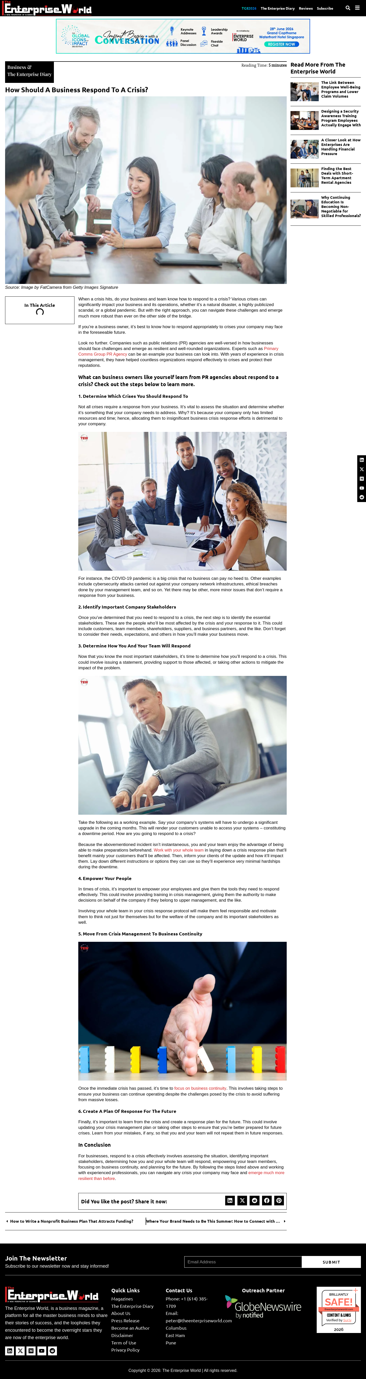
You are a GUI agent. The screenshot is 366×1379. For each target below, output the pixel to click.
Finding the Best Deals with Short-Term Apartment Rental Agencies (337, 175)
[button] (230, 1200)
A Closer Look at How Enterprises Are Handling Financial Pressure (341, 146)
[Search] (348, 8)
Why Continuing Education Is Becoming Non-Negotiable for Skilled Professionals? (341, 206)
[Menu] (357, 7)
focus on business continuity (201, 1087)
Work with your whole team (180, 849)
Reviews (302, 8)
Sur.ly (347, 1320)
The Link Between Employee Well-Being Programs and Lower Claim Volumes (340, 89)
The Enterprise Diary (271, 8)
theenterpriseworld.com (339, 1308)
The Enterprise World (181, 1370)
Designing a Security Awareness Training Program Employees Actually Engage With (341, 118)
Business (17, 66)
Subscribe (324, 8)
